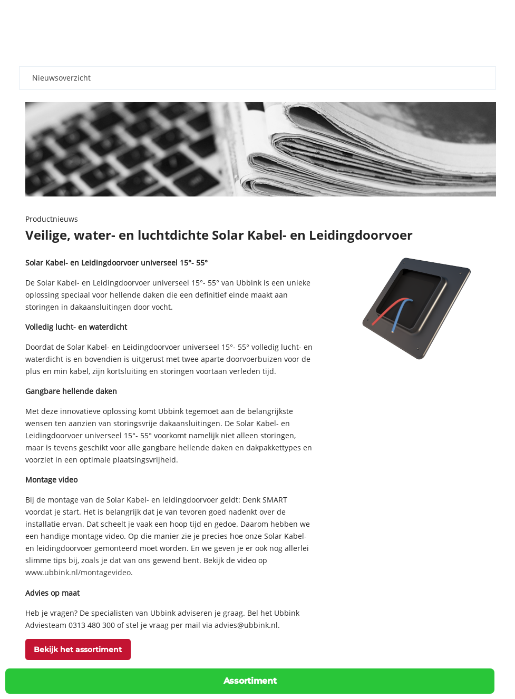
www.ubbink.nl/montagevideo (78, 572)
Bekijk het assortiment (78, 649)
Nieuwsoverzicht (61, 78)
